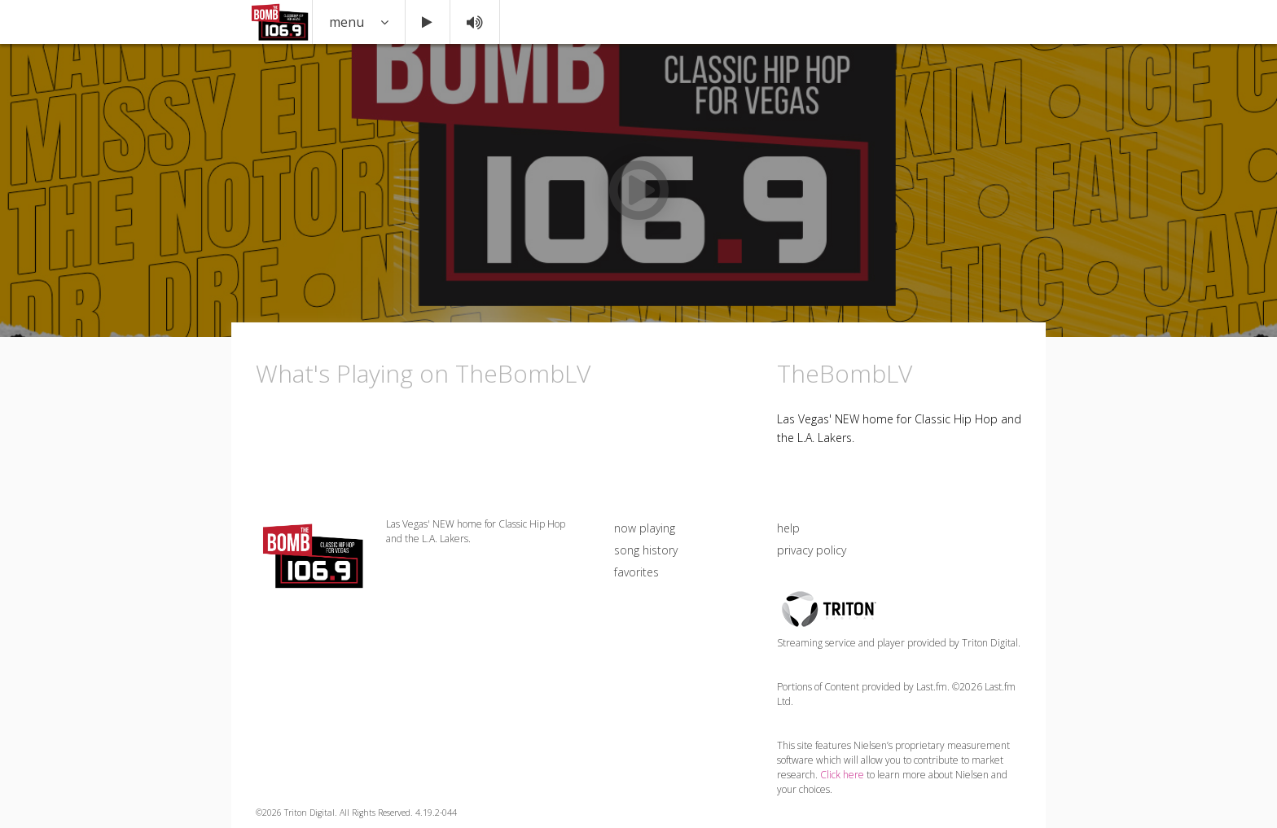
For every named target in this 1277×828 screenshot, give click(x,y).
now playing (644, 528)
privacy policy (811, 550)
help (788, 528)
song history (646, 550)
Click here (842, 775)
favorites (636, 572)
